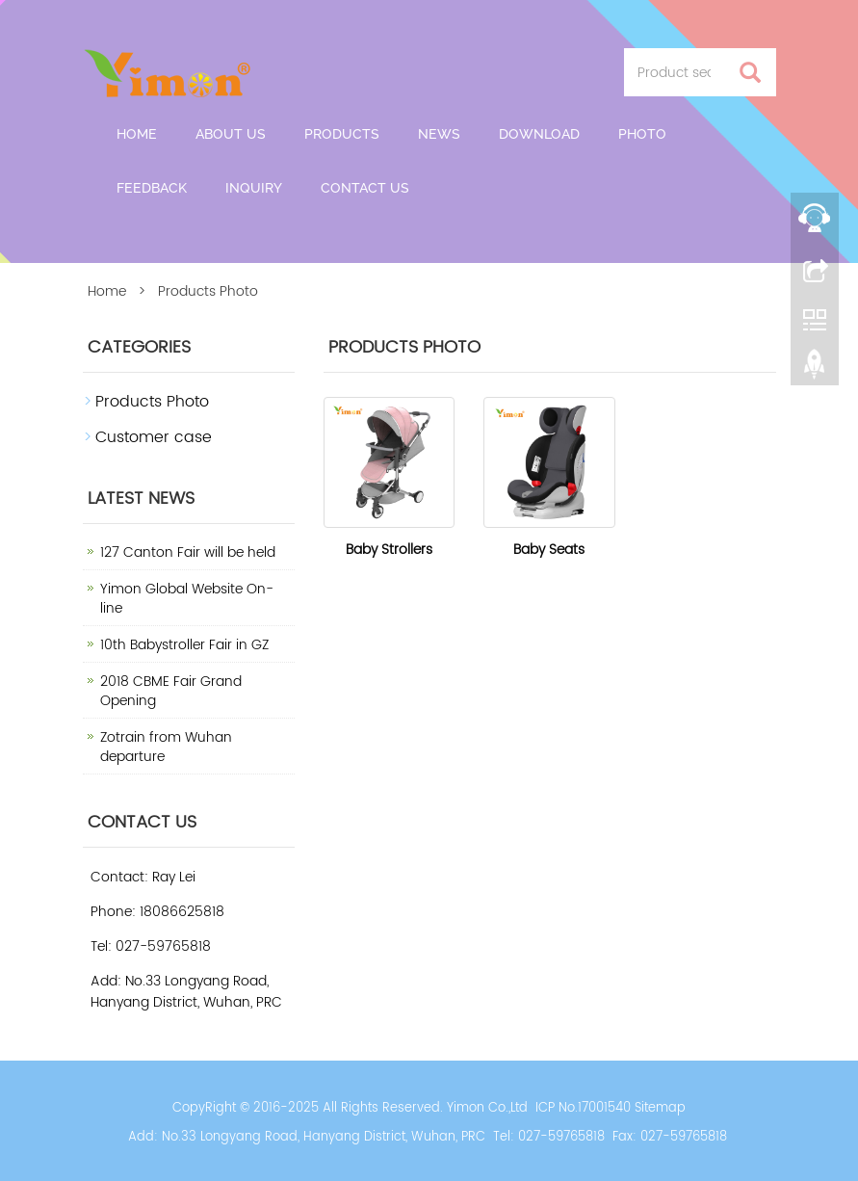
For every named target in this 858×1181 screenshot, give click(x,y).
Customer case (153, 437)
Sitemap (660, 1108)
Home (137, 134)
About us (230, 134)
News (439, 134)
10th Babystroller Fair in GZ (184, 645)
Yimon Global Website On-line (186, 598)
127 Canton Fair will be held (187, 552)
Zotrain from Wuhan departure (166, 747)
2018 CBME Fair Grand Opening (171, 691)
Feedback (152, 188)
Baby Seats (549, 549)
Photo (642, 134)
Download (539, 134)
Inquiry (253, 188)
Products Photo (152, 401)
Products (341, 134)
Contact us (365, 188)
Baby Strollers (389, 549)
